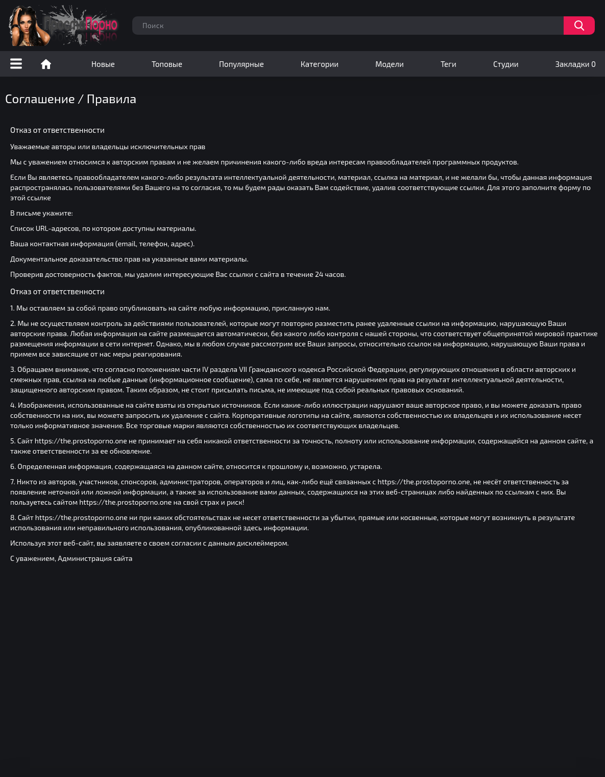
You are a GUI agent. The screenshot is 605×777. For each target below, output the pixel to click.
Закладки (575, 63)
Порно (46, 64)
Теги (448, 63)
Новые (103, 63)
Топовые (167, 63)
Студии (506, 63)
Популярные (241, 63)
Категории (319, 63)
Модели (389, 63)
